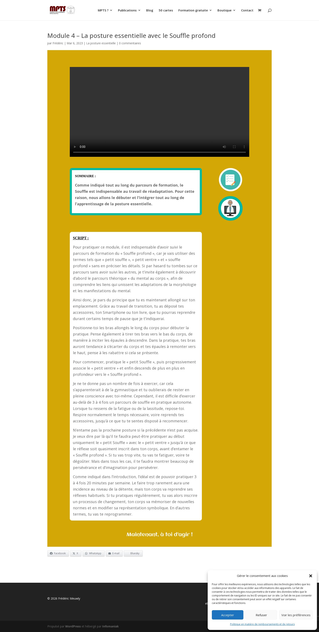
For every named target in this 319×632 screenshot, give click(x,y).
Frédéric (58, 43)
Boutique (224, 10)
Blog (149, 10)
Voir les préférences (295, 615)
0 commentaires (130, 43)
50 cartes (166, 10)
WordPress (73, 626)
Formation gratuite (193, 10)
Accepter (227, 615)
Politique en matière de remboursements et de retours (262, 624)
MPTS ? (103, 10)
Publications (127, 10)
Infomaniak (110, 626)
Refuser (261, 615)
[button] (311, 576)
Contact (247, 10)
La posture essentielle (101, 43)
